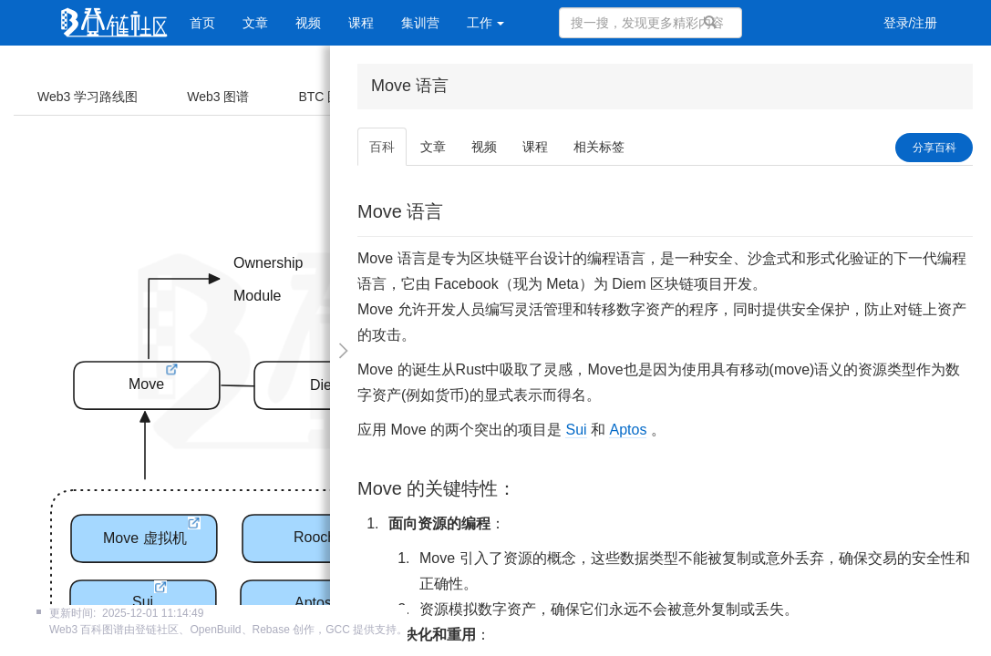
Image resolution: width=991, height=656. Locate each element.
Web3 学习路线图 (87, 96)
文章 (255, 22)
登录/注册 (910, 22)
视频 (308, 22)
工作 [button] (486, 22)
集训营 (420, 22)
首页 (202, 22)
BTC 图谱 (325, 96)
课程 (361, 22)
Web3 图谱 (218, 96)
